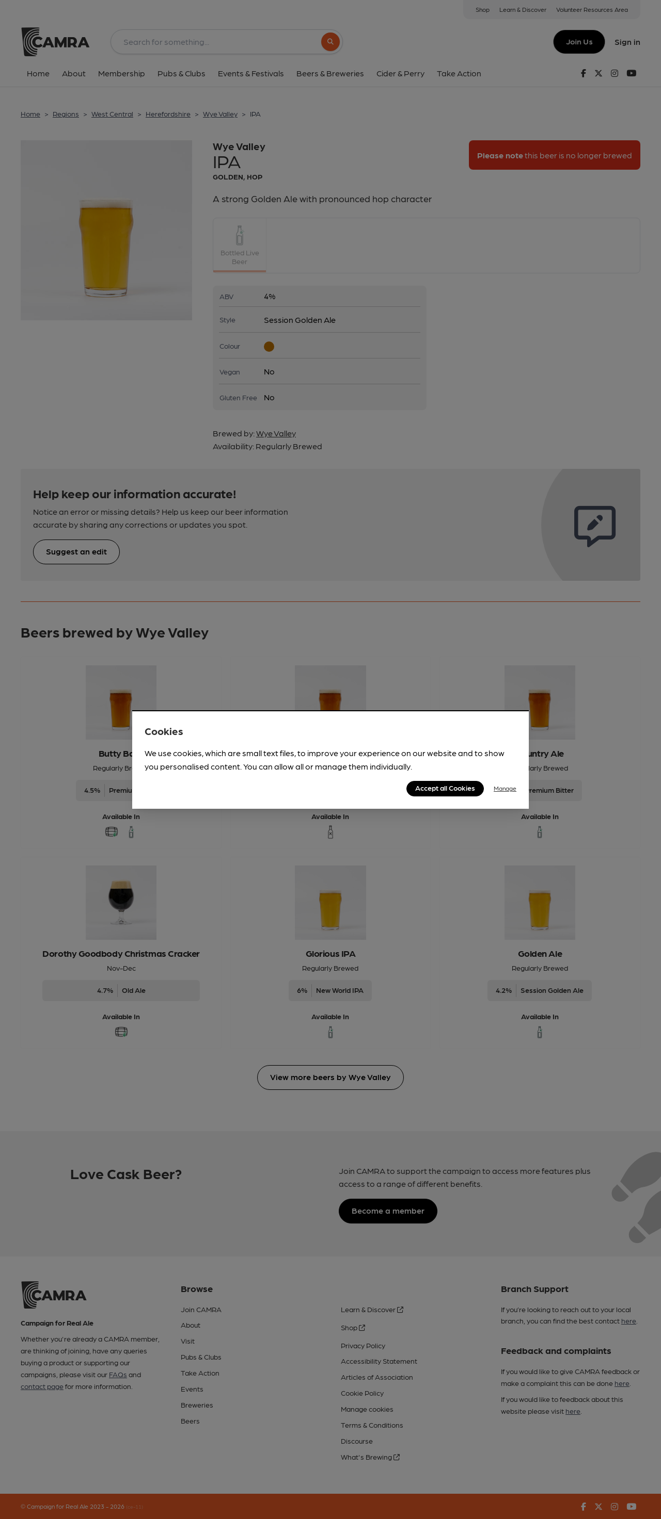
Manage (505, 788)
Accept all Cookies (445, 787)
